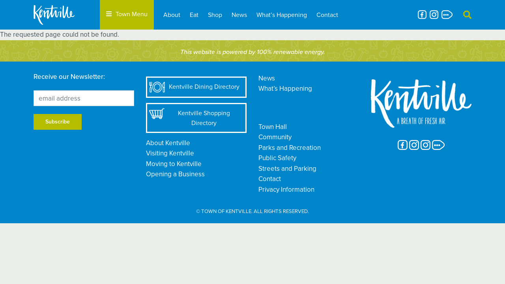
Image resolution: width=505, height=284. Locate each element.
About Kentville (168, 143)
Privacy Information (286, 189)
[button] (467, 14)
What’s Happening (281, 14)
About (171, 14)
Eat (194, 14)
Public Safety (277, 158)
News (239, 14)
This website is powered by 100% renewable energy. (252, 52)
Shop (215, 14)
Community (275, 137)
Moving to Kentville (174, 164)
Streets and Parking (287, 169)
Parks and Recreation (289, 148)
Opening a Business (175, 174)
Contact (327, 14)
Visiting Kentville (170, 153)
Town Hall (272, 127)
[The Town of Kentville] (64, 14)
